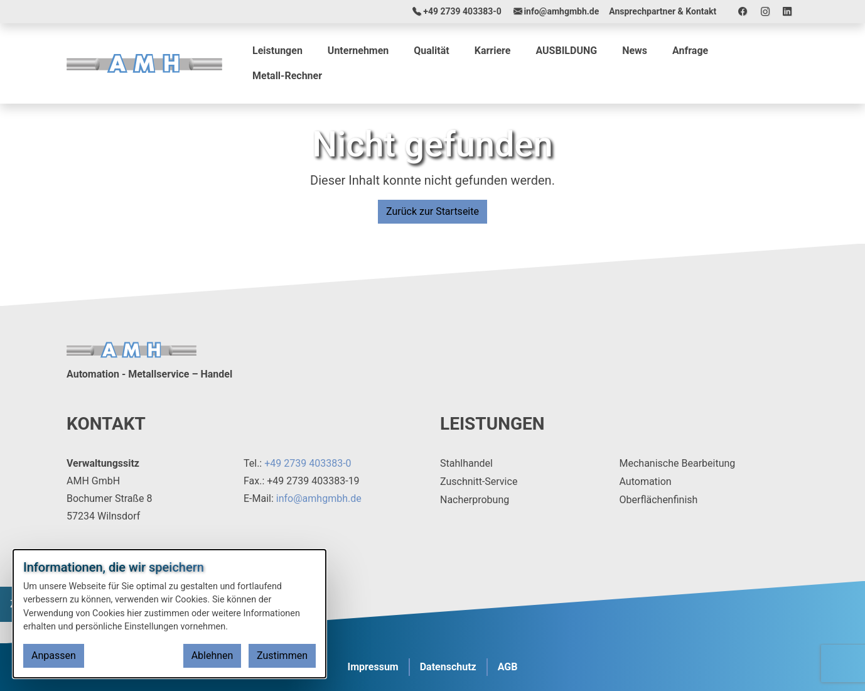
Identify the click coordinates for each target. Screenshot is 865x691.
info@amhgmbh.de (319, 498)
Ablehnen (212, 655)
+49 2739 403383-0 (307, 463)
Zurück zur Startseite (432, 211)
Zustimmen (282, 655)
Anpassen (53, 655)
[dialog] (169, 613)
